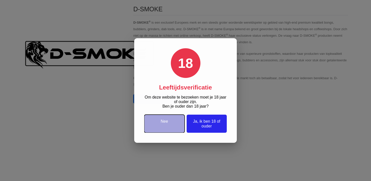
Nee (164, 121)
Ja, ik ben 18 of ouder (206, 123)
